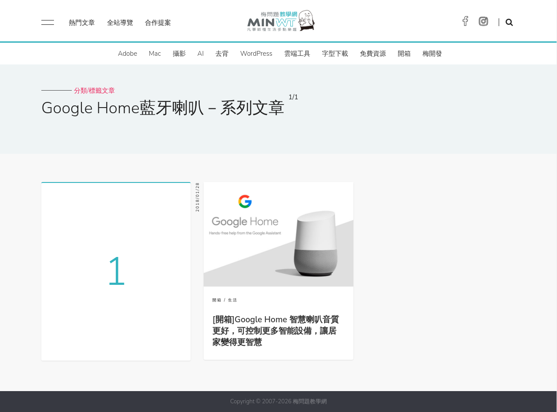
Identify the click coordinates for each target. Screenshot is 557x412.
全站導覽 (120, 22)
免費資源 (373, 53)
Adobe (127, 53)
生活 (233, 300)
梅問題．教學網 (280, 23)
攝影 (179, 53)
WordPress (256, 53)
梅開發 (432, 53)
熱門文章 (82, 22)
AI (201, 53)
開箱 (404, 53)
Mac (155, 53)
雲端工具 (297, 53)
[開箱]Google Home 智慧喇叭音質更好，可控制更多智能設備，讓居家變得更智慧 (275, 331)
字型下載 (335, 53)
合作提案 (158, 22)
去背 (221, 53)
